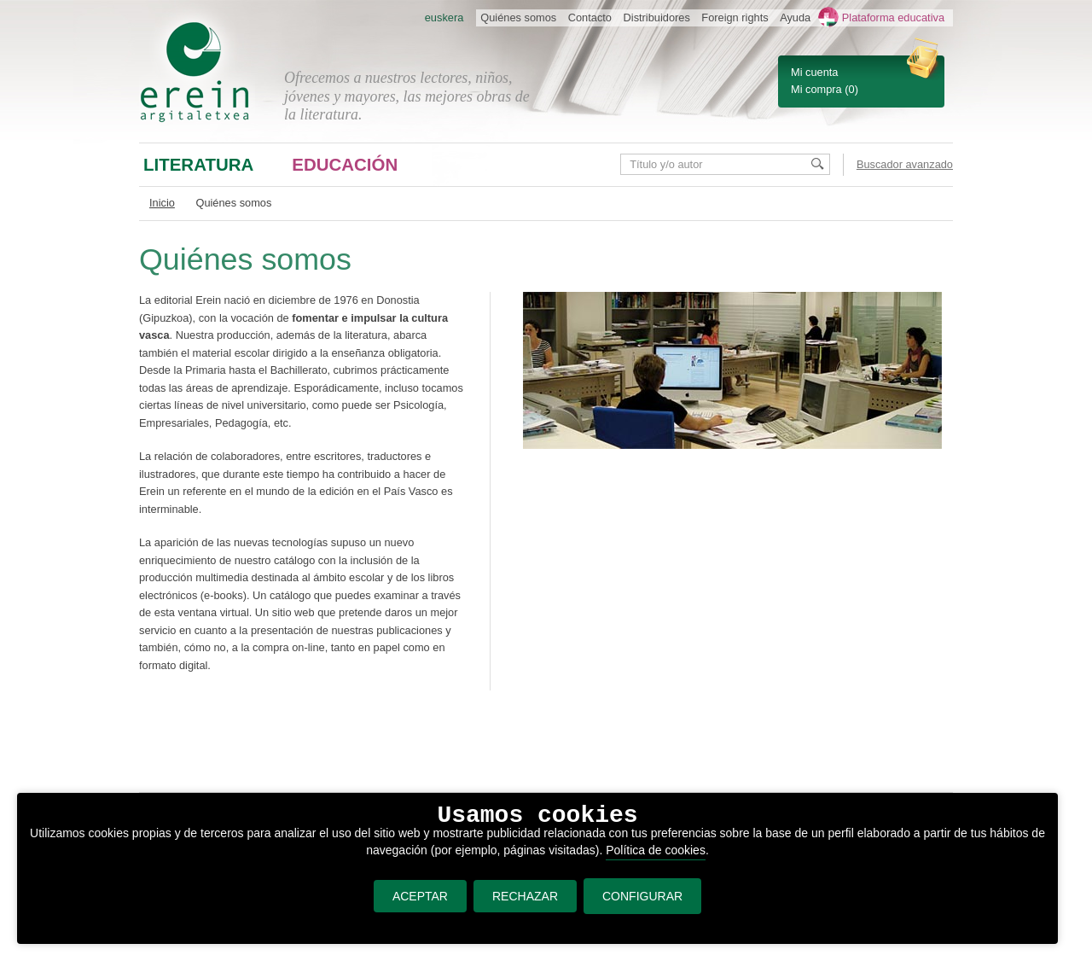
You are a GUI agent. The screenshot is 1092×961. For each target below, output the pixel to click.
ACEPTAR (420, 896)
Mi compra (816, 89)
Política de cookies (656, 850)
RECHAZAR (525, 896)
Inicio (162, 202)
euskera (444, 17)
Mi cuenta (814, 72)
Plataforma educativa (893, 17)
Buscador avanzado (905, 164)
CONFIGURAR (642, 896)
